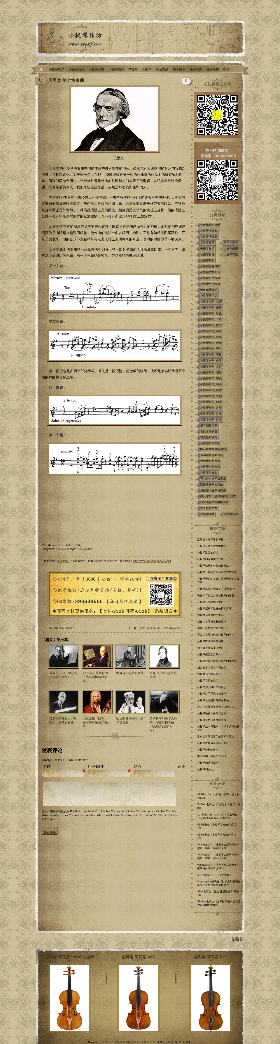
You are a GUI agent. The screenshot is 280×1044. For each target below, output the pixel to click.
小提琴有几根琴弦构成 (210, 641)
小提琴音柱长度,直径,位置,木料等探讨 (160, 628)
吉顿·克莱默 (222, 874)
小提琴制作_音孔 (211, 337)
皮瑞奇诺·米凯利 (62, 628)
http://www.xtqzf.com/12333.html (152, 560)
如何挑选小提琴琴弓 (209, 674)
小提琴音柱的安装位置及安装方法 (217, 572)
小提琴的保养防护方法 (210, 559)
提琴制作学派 (208, 425)
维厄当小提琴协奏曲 (130, 673)
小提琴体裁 (207, 514)
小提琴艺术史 (208, 295)
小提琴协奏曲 (84, 549)
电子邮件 (96, 766)
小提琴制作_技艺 (211, 325)
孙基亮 (201, 844)
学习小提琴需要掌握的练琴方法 (215, 706)
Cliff (199, 824)
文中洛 (201, 874)
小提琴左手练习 (210, 278)
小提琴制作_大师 (211, 301)
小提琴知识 (116, 69)
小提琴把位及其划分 (209, 654)
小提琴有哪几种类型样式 (211, 546)
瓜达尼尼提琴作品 (211, 455)
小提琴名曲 (96, 69)
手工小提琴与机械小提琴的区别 (215, 634)
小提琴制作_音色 (211, 313)
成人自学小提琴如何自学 (211, 667)
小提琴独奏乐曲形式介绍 (211, 713)
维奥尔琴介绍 (208, 289)
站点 (138, 766)
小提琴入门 (76, 69)
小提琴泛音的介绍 (207, 552)
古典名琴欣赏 (208, 431)
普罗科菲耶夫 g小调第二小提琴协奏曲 (62, 720)
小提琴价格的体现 (207, 749)
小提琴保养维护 (210, 266)
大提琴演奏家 (208, 236)
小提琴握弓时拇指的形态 (211, 687)
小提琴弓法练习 (210, 284)
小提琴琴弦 (231, 254)
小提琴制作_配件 (211, 390)
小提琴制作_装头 (211, 384)
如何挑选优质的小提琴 (210, 615)
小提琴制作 (56, 69)
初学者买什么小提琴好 (210, 647)
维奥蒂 (75, 204)
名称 (47, 766)
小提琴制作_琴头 (211, 378)
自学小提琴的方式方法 (210, 628)
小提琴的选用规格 (207, 762)
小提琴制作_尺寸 (211, 407)
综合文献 (162, 69)
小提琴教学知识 (210, 272)
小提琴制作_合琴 (211, 360)
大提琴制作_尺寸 (211, 419)
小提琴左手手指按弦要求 (211, 693)
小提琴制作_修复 (211, 307)
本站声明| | (135, 1042)
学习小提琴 (231, 242)
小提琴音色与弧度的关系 (211, 719)
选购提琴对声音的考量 (210, 539)
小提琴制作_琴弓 (211, 348)
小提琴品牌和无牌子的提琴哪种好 (217, 588)
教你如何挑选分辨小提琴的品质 (215, 595)
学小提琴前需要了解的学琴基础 (215, 736)
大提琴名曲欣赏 (210, 461)
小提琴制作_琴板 (211, 354)
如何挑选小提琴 (210, 225)
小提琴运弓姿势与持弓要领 (213, 700)
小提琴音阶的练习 (207, 680)
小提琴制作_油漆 (211, 402)
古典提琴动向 (208, 437)
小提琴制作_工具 (211, 319)
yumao (201, 864)
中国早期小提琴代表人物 (211, 756)
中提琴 (133, 69)
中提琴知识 (207, 248)
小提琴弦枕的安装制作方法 (213, 565)
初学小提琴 (207, 242)
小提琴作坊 (63, 560)
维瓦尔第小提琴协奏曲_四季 (218, 496)
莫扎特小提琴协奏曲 (213, 478)
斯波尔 (120, 216)
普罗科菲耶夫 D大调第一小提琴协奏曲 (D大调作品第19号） (163, 724)
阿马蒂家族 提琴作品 (213, 449)
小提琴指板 (207, 260)
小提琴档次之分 (206, 769)
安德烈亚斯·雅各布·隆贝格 (215, 818)
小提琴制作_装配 (211, 396)
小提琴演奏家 (208, 230)
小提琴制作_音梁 (211, 343)
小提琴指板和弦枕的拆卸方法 (214, 608)
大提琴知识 (231, 248)
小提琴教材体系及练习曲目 (213, 743)
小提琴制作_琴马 (211, 331)
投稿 (226, 69)
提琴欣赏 (196, 69)
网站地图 (150, 1042)
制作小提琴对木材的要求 (211, 621)
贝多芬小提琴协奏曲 (213, 490)
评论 (181, 766)
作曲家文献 (231, 514)
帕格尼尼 (66, 216)
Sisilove (201, 901)
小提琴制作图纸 (210, 443)
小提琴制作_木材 (211, 366)
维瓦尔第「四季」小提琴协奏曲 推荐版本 (96, 722)
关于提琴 (179, 69)
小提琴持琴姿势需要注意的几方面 (217, 660)
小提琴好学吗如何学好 (210, 602)
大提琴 (146, 69)
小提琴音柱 (207, 254)
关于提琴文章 (208, 508)
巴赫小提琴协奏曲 (211, 484)
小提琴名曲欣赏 (210, 466)
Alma (200, 891)
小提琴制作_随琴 (211, 372)
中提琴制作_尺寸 (211, 413)
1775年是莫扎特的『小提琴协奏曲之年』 (95, 677)
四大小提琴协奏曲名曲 (214, 502)
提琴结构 (212, 69)
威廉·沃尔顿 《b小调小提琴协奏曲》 (63, 675)
